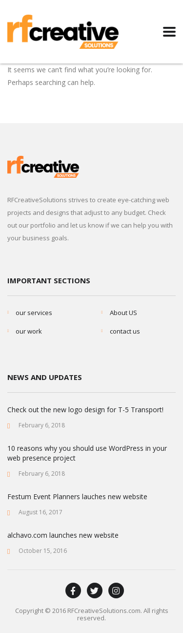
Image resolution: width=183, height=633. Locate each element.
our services (34, 312)
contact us (125, 331)
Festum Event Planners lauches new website (77, 496)
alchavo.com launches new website (63, 535)
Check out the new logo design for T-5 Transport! (85, 409)
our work (29, 331)
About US (123, 312)
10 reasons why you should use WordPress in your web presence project (87, 453)
